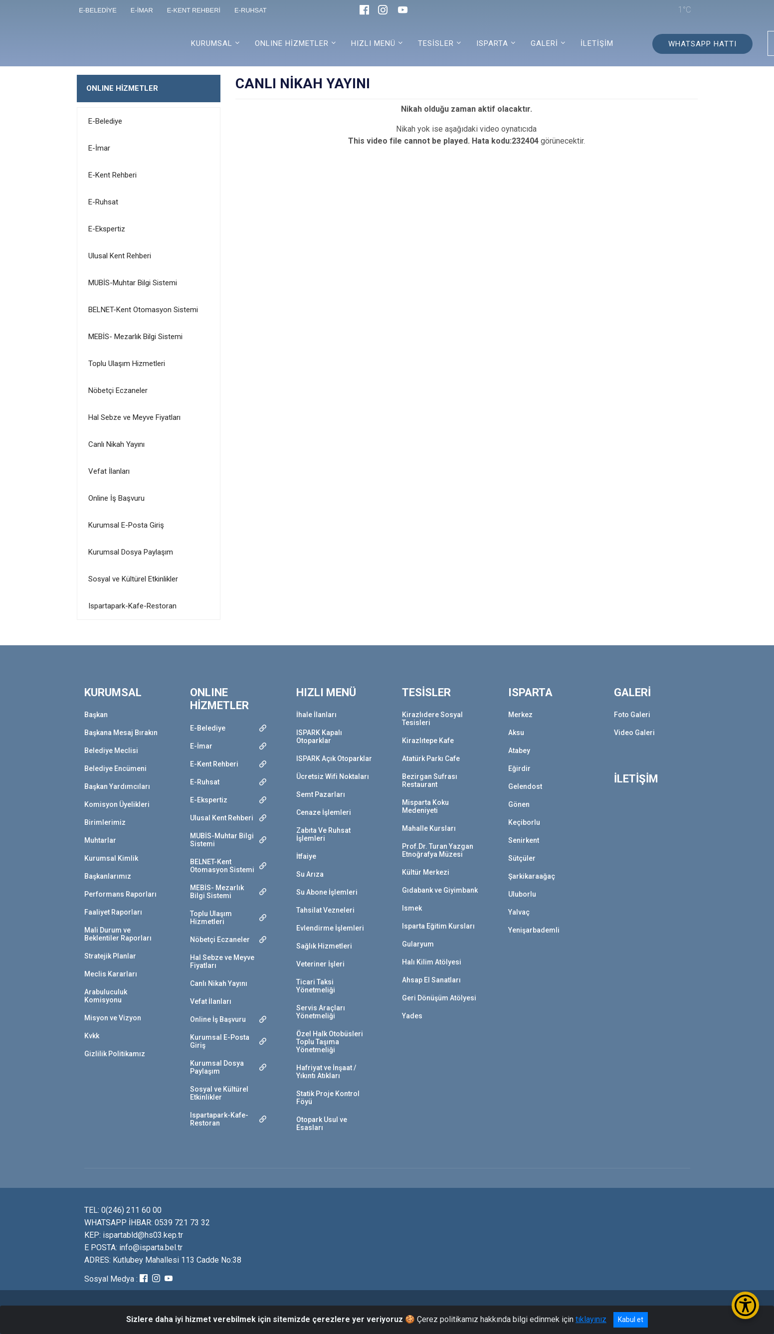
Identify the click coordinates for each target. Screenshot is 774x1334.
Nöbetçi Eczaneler (118, 390)
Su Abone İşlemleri (327, 892)
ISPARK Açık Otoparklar (334, 758)
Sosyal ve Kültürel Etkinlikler (133, 578)
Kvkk (91, 1036)
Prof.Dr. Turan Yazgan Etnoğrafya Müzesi (437, 850)
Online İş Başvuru (116, 498)
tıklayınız (591, 1319)
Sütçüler (522, 858)
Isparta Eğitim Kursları (438, 926)
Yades (412, 1016)
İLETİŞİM (596, 43)
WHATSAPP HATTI (702, 43)
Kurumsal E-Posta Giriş (126, 525)
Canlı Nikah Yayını (116, 444)
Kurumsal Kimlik (111, 858)
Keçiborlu (524, 822)
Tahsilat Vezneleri (325, 910)
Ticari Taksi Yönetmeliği (315, 986)
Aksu (516, 733)
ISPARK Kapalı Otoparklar (319, 737)
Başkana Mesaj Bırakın (121, 733)
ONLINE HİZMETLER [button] (292, 43)
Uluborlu (522, 894)
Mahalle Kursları (429, 828)
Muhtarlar (100, 840)
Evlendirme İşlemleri (330, 928)
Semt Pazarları (320, 794)
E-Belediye (105, 121)
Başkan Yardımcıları (117, 786)
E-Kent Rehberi (112, 175)
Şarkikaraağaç (531, 876)
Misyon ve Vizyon (112, 1018)
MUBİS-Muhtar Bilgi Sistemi (132, 282)
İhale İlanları (316, 715)
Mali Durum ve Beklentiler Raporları (118, 934)
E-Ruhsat (103, 201)
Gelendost (525, 786)
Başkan (96, 715)
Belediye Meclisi (111, 751)
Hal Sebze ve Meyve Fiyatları (134, 417)
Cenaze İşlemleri (323, 812)
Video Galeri (634, 733)
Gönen (519, 804)
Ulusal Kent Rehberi (119, 255)
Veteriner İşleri (320, 964)
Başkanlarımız (107, 876)
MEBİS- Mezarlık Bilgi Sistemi (135, 336)
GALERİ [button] (544, 43)
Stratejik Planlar (110, 956)
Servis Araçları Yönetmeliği (320, 1012)
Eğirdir (519, 768)
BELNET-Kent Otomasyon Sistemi (143, 309)
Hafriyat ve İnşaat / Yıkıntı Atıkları (326, 1072)
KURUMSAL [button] (211, 43)
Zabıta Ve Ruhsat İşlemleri (323, 834)
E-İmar (99, 148)
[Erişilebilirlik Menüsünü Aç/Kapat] (745, 1305)
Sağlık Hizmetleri (324, 946)
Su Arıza (310, 874)
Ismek (412, 908)
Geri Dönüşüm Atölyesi (439, 998)
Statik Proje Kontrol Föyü (328, 1098)
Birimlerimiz (105, 822)
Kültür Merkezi (425, 872)
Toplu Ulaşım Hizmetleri (126, 363)
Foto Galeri (632, 715)
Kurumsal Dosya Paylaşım (130, 552)
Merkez (520, 715)
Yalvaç (519, 912)
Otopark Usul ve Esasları (321, 1124)
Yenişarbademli (534, 930)
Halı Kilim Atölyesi (431, 962)
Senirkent (523, 840)
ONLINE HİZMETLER (122, 88)
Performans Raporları (120, 894)
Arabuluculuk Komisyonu (105, 996)
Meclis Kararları (110, 974)
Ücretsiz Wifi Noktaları (332, 776)
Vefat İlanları (109, 471)
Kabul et (630, 1320)
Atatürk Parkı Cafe (431, 758)
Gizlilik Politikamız (114, 1054)
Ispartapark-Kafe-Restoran (132, 605)
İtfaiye (306, 856)
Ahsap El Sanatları (431, 980)
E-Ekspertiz (106, 228)
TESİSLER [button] (436, 43)
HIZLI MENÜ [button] (373, 43)
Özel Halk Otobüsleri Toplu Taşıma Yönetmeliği (329, 1042)
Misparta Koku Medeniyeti (425, 806)
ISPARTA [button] (492, 43)
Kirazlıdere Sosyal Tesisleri (432, 719)
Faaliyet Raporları (113, 912)
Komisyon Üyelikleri (117, 804)
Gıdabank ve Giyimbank (440, 890)
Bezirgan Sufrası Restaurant (429, 780)
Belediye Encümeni (115, 768)
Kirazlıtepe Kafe (428, 741)
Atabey (519, 751)
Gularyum (418, 944)
